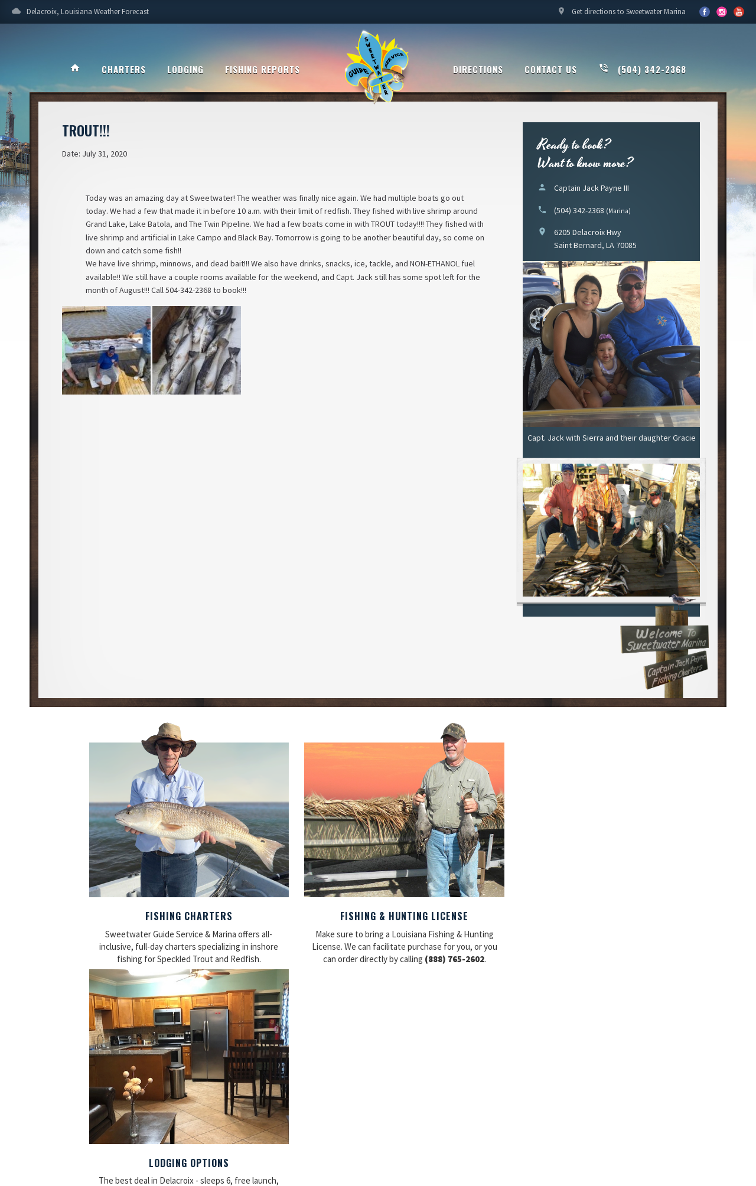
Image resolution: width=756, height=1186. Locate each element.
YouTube (721, 11)
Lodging (185, 69)
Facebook (704, 11)
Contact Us (550, 69)
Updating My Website (673, 1109)
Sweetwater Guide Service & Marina (378, 68)
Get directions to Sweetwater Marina (621, 15)
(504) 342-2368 (642, 69)
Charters (124, 69)
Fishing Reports (262, 69)
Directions (478, 69)
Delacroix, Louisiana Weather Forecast (80, 15)
